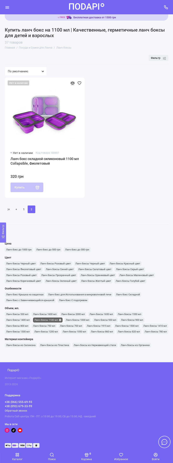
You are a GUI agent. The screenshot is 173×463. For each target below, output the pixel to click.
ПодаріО (13, 370)
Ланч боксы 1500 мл (127, 325)
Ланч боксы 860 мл (102, 331)
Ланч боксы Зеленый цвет (61, 280)
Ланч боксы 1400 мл (18, 319)
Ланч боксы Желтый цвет (96, 280)
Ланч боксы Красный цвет (124, 263)
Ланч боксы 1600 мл (45, 314)
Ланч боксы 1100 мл (46, 319)
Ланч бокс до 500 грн (48, 249)
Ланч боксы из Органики (135, 345)
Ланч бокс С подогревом (73, 300)
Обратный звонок (16, 410)
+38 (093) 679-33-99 (18, 406)
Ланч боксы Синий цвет (60, 269)
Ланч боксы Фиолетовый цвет (23, 269)
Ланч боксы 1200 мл (46, 331)
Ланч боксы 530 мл (17, 314)
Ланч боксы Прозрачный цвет (58, 275)
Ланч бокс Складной (128, 294)
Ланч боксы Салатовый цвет (94, 269)
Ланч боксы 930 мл (105, 319)
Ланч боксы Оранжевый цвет (98, 275)
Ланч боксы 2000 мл (73, 314)
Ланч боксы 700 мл (71, 325)
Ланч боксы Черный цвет (21, 263)
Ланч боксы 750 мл (44, 325)
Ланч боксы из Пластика (54, 345)
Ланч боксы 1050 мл (74, 331)
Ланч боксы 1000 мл (77, 319)
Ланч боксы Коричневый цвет (23, 280)
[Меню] (7, 7)
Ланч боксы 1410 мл (155, 325)
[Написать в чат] (164, 442)
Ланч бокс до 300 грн (77, 249)
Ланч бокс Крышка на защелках (24, 294)
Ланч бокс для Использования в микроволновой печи (79, 294)
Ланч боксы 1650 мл (101, 314)
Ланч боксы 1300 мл (18, 331)
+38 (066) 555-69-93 (18, 402)
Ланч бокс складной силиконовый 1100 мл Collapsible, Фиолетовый (44, 161)
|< (9, 209)
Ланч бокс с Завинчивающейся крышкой (30, 300)
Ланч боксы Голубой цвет (130, 280)
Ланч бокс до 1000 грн (19, 249)
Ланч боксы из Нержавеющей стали (95, 345)
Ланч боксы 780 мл (156, 331)
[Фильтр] (3, 233)
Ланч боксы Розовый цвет (55, 263)
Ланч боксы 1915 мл (98, 325)
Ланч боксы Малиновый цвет (136, 275)
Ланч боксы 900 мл (132, 319)
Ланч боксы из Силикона (20, 345)
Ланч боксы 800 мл (17, 325)
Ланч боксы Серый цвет (130, 269)
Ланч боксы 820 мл (129, 331)
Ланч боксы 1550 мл (129, 314)
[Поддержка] (166, 7)
